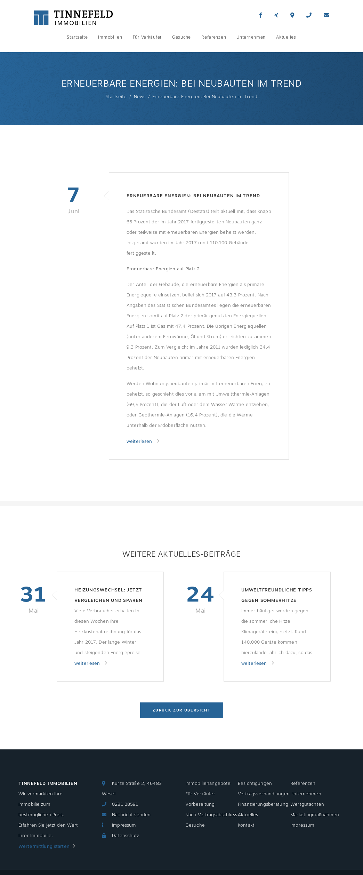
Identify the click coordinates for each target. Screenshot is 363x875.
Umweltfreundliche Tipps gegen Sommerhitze (276, 595)
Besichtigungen (255, 783)
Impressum (124, 825)
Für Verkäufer (147, 37)
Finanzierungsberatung (263, 804)
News (140, 96)
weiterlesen (140, 441)
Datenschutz (125, 835)
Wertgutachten (307, 804)
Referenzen (213, 37)
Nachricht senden (131, 814)
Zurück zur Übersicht (182, 710)
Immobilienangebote (208, 783)
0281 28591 (125, 804)
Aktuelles (286, 37)
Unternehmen (251, 37)
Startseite (77, 37)
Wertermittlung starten (44, 846)
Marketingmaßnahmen (314, 814)
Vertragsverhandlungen (264, 793)
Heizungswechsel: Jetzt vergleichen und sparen (108, 595)
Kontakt (246, 825)
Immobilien (110, 37)
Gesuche (181, 37)
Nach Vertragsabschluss (211, 814)
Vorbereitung (200, 804)
